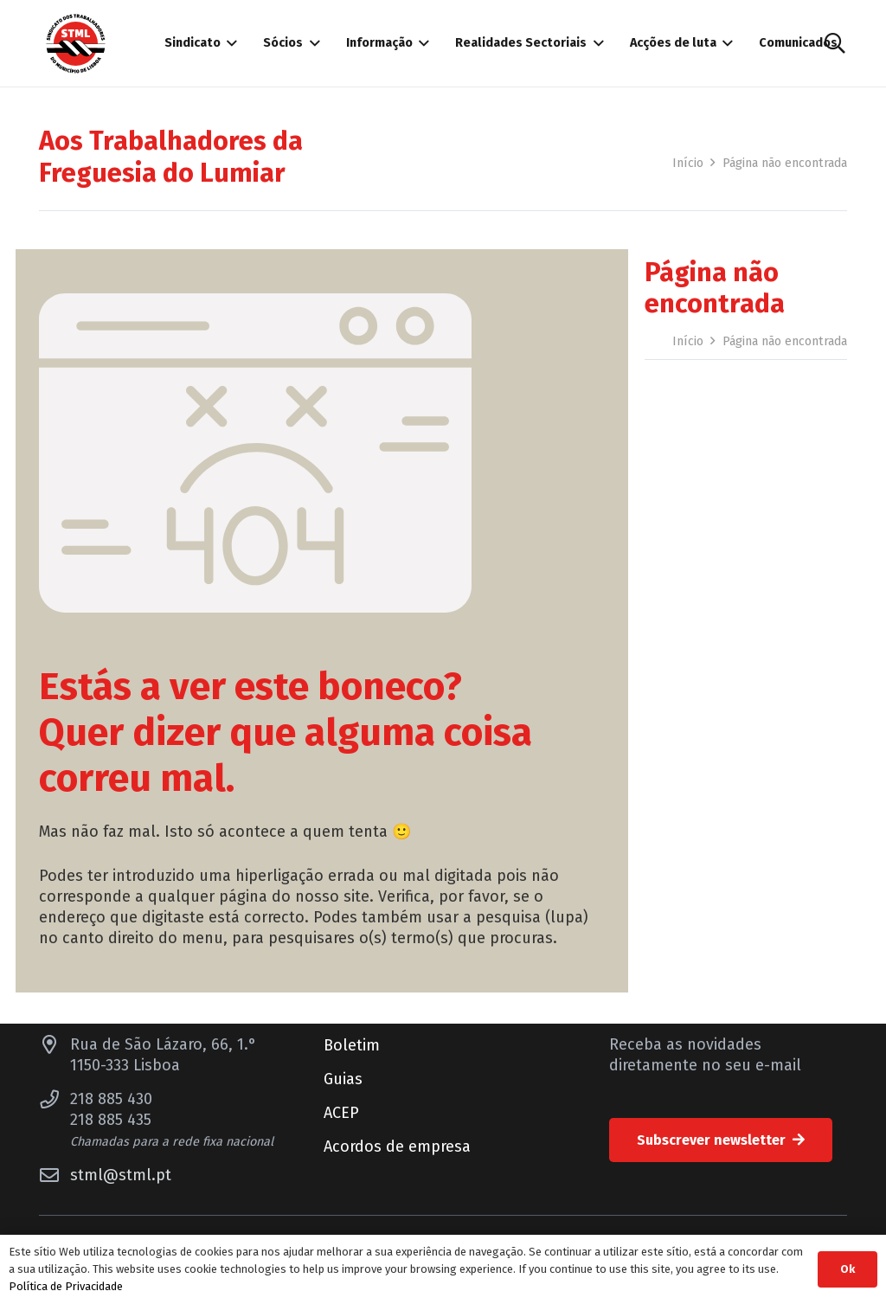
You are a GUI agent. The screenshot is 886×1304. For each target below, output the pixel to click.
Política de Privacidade (66, 1286)
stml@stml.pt (120, 1175)
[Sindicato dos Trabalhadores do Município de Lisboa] (75, 43)
